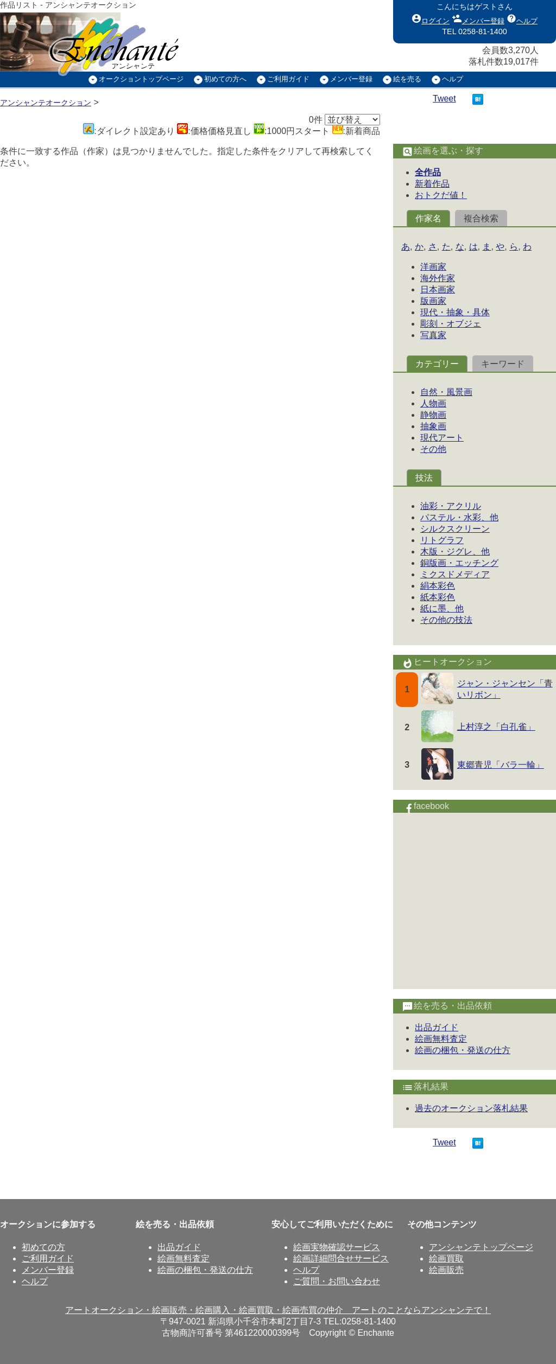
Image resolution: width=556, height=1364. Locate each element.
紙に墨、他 (442, 608)
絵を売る (407, 79)
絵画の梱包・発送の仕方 (462, 1050)
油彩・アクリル (450, 506)
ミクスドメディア (455, 574)
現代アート (442, 437)
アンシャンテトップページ (481, 1247)
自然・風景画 (446, 392)
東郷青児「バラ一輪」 (500, 764)
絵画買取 (446, 1258)
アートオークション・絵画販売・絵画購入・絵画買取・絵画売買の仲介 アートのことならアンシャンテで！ (278, 1310)
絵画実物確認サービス (336, 1247)
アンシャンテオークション (45, 102)
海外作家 (437, 278)
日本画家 (437, 289)
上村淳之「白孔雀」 (496, 726)
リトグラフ (442, 540)
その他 (433, 449)
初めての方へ (225, 79)
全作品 (428, 172)
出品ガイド (436, 1027)
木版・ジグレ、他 (455, 551)
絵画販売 (446, 1269)
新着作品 (432, 183)
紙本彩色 (437, 597)
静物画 (433, 414)
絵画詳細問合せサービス (341, 1258)
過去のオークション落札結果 (471, 1108)
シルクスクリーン (455, 528)
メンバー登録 (478, 18)
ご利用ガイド (288, 79)
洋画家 (433, 266)
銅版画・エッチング (459, 563)
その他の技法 (446, 619)
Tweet (444, 98)
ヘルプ (522, 18)
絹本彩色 (437, 585)
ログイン (431, 18)
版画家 (433, 300)
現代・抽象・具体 (455, 312)
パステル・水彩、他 (459, 517)
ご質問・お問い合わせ (336, 1281)
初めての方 (43, 1247)
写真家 (433, 335)
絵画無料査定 (441, 1038)
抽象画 (433, 426)
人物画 (433, 403)
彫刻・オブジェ (450, 323)
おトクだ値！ (441, 195)
